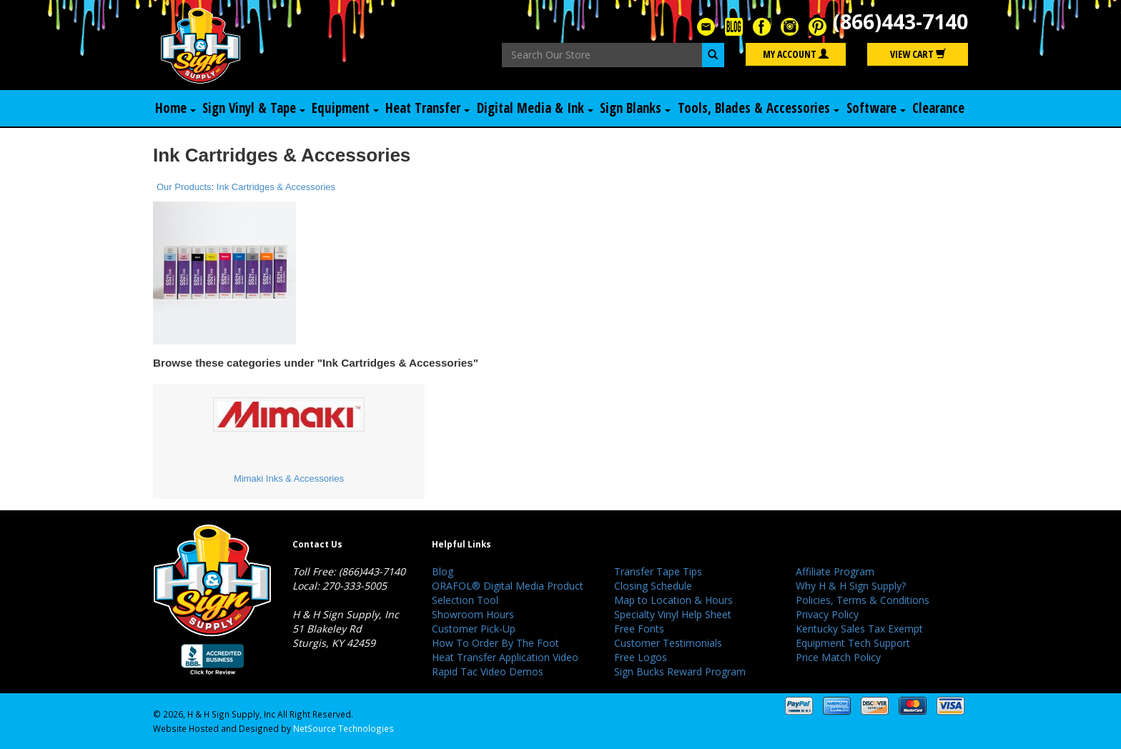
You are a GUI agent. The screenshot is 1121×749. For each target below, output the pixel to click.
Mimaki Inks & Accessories (289, 479)
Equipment (345, 108)
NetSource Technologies (343, 728)
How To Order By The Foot (495, 643)
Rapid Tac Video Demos (487, 671)
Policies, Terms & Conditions (862, 600)
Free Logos (640, 657)
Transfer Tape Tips (658, 571)
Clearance (940, 108)
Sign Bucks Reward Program (680, 671)
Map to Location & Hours (673, 600)
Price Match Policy (838, 657)
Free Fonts (639, 628)
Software (879, 108)
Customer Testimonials (668, 643)
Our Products (184, 187)
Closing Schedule (653, 585)
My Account (796, 54)
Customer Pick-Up (473, 628)
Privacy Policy (827, 614)
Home (174, 108)
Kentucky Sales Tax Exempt (859, 628)
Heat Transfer (426, 108)
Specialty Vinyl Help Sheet (672, 614)
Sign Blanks (635, 108)
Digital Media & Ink (534, 108)
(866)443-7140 (896, 21)
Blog (442, 571)
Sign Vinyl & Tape (253, 108)
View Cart (918, 54)
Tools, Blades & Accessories (760, 108)
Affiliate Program (835, 571)
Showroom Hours (473, 614)
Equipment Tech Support (853, 643)
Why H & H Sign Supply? (851, 585)
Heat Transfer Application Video (505, 657)
